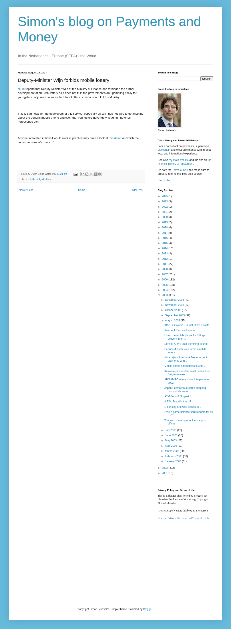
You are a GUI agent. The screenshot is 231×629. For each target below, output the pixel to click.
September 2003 (175, 315)
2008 (165, 269)
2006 (165, 279)
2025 (165, 196)
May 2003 (171, 440)
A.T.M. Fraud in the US (177, 401)
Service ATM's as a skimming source (186, 343)
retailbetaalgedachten (39, 179)
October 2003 (173, 310)
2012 (165, 258)
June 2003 (171, 435)
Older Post (137, 190)
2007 (165, 274)
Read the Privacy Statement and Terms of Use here (185, 518)
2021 (165, 211)
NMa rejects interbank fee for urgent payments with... (185, 359)
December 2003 (175, 299)
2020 (165, 217)
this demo (115, 138)
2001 (165, 473)
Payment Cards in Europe (179, 330)
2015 (165, 243)
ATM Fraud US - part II (177, 396)
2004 (165, 290)
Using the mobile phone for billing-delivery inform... (184, 337)
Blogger (147, 609)
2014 (165, 248)
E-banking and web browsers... (182, 406)
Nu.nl (21, 89)
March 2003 (172, 450)
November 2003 (175, 304)
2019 (165, 222)
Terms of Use (180, 170)
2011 (165, 264)
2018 (165, 227)
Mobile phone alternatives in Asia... (184, 365)
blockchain (164, 149)
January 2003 (173, 461)
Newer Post (26, 190)
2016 (165, 237)
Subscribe (164, 180)
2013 (165, 253)
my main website (179, 160)
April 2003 (171, 445)
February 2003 (174, 456)
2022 (165, 206)
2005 (165, 284)
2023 (165, 201)
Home (81, 190)
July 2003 (171, 430)
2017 (165, 232)
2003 (165, 295)
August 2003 (173, 320)
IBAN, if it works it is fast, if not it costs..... (188, 325)
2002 (165, 467)
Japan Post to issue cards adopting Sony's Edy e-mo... (185, 389)
